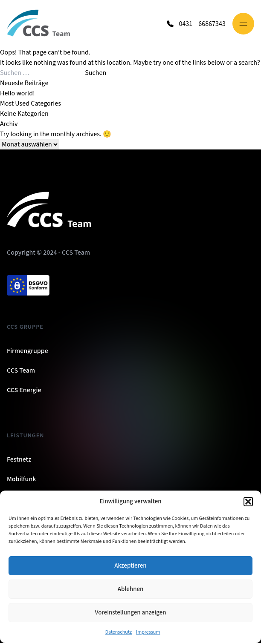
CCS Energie (24, 390)
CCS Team (21, 370)
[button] (248, 501)
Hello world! (17, 93)
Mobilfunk (21, 479)
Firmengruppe (27, 351)
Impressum (148, 632)
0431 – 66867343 (202, 24)
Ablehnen (130, 589)
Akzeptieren (130, 565)
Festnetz (19, 459)
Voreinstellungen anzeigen (130, 612)
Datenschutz (118, 632)
